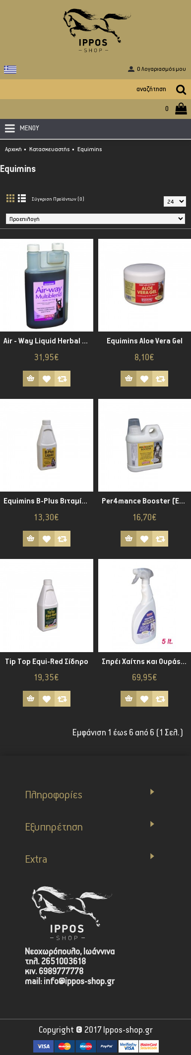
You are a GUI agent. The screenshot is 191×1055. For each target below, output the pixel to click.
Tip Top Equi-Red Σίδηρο (46, 661)
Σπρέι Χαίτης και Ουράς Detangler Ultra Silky (146, 661)
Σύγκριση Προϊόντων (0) (58, 199)
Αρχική (13, 149)
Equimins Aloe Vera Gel (145, 341)
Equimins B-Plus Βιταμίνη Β (48, 501)
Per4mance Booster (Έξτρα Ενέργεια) (146, 501)
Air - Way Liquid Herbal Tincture (48, 341)
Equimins (89, 149)
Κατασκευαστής (49, 149)
